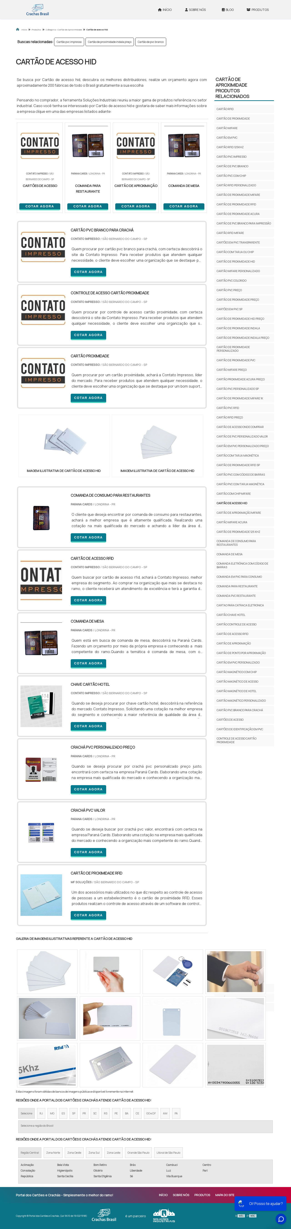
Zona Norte (53, 1153)
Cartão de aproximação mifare (239, 513)
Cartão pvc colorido (231, 281)
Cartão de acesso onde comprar (240, 427)
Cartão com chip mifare (234, 494)
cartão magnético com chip (237, 672)
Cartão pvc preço (229, 290)
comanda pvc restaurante (236, 596)
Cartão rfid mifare (230, 233)
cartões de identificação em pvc (240, 729)
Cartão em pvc (227, 138)
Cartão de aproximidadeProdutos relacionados (232, 87)
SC (95, 1113)
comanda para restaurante (237, 586)
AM (165, 1113)
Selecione (26, 1113)
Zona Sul (94, 1153)
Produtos (257, 9)
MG (52, 1113)
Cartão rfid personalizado (236, 185)
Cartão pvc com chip (231, 176)
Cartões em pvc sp (229, 309)
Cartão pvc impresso (69, 42)
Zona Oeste (74, 1153)
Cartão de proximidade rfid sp (238, 465)
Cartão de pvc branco (151, 42)
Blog (228, 9)
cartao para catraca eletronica (240, 605)
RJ (41, 1113)
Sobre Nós (195, 9)
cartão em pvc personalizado (238, 662)
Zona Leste (113, 1153)
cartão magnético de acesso (237, 681)
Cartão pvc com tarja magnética (240, 484)
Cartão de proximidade (233, 118)
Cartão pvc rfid (228, 408)
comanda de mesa (230, 554)
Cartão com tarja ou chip (235, 252)
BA (126, 1113)
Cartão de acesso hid (232, 503)
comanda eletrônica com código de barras (242, 565)
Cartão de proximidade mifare (238, 195)
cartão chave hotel (231, 615)
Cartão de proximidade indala (238, 328)
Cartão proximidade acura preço (241, 379)
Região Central (30, 1153)
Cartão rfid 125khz (230, 147)
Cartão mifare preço (232, 370)
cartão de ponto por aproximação (241, 653)
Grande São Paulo (138, 1153)
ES (63, 1113)
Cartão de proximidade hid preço (240, 319)
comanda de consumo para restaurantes (236, 543)
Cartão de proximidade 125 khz (238, 532)
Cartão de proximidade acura (238, 214)
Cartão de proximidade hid (236, 261)
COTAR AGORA (39, 206)
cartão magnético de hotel (236, 691)
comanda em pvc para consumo (239, 577)
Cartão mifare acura (232, 522)
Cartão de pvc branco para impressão (244, 223)
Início (165, 9)
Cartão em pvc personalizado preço (243, 446)
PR (84, 1113)
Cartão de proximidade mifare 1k (240, 398)
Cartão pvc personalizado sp (238, 389)
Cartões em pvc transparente (238, 242)
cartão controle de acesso (236, 624)
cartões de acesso (230, 720)
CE (137, 1113)
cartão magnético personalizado (241, 701)
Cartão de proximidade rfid (236, 204)
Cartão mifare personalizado (238, 271)
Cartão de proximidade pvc (236, 360)
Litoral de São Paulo (168, 1153)
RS (105, 1113)
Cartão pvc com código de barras (241, 475)
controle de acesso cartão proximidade (236, 740)
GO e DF (151, 1113)
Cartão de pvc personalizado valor (242, 436)
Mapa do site (224, 1195)
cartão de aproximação (234, 643)
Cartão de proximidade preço (238, 300)
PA (176, 1113)
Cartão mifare (227, 128)
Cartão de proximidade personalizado (233, 349)
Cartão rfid (225, 109)
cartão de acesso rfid (232, 634)
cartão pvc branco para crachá (240, 710)
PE (116, 1113)
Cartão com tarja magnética (238, 455)
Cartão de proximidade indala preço (109, 42)
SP (73, 1113)
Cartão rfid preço (230, 417)
